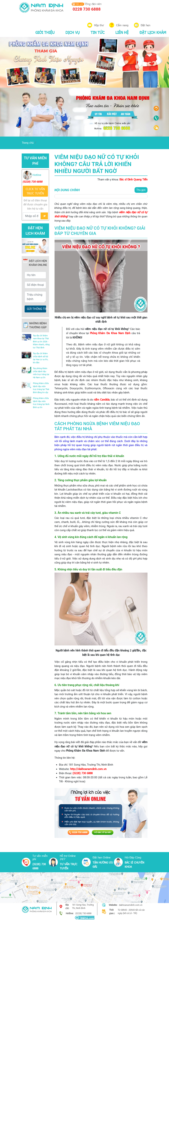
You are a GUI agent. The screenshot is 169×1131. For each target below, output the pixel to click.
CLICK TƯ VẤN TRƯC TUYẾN (35, 191)
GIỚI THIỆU (45, 32)
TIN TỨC (97, 32)
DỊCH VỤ (72, 32)
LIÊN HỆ (122, 32)
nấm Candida (102, 399)
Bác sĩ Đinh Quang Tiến (133, 179)
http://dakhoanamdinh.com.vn (88, 769)
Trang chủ (28, 142)
